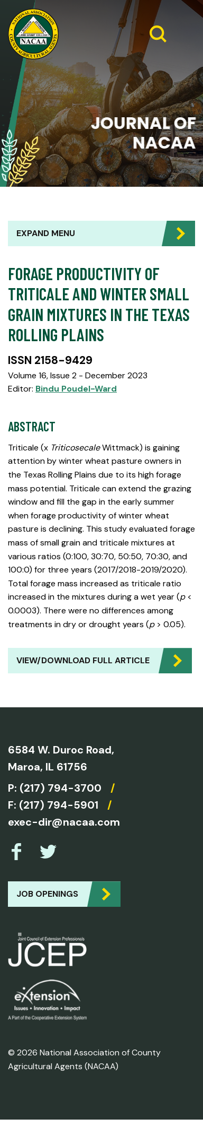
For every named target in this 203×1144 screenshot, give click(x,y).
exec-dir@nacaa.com (64, 822)
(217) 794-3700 (61, 788)
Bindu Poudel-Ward (76, 388)
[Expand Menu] (183, 34)
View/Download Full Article (83, 660)
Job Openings (47, 893)
